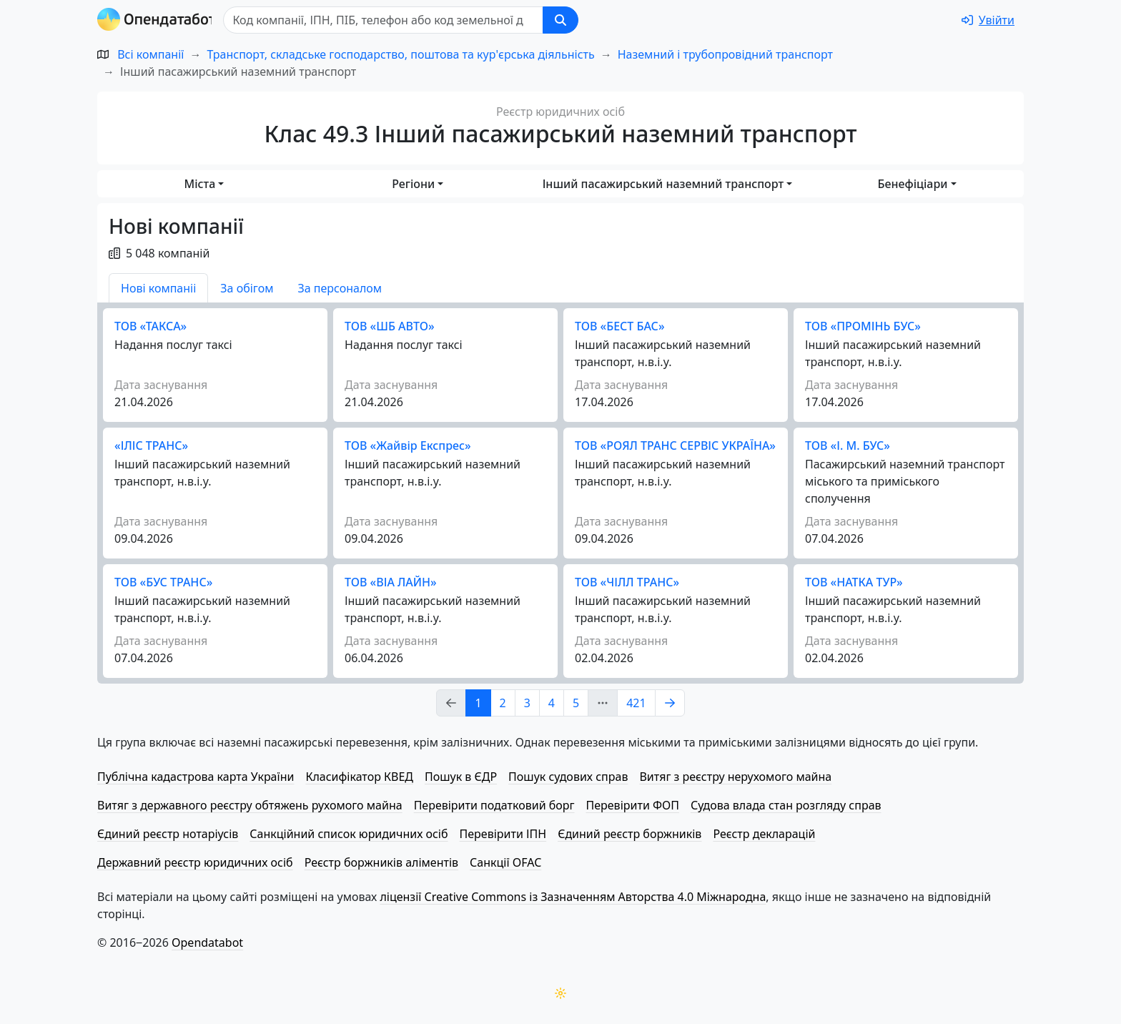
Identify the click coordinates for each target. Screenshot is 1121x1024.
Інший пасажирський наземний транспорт (663, 184)
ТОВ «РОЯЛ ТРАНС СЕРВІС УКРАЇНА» (675, 445)
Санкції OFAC (505, 862)
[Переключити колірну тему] (560, 993)
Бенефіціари (913, 184)
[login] (988, 20)
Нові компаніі (158, 288)
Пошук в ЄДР (461, 776)
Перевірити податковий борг (494, 805)
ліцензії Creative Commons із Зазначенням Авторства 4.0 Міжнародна (573, 897)
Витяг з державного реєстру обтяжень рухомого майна (250, 805)
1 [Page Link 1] (478, 703)
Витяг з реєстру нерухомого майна (735, 776)
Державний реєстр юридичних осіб (195, 862)
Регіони (413, 184)
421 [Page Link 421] (636, 703)
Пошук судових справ (568, 776)
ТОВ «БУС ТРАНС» (163, 582)
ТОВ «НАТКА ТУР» (854, 582)
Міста (199, 184)
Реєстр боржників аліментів (381, 862)
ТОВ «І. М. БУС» (847, 445)
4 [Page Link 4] (551, 703)
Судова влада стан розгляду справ (786, 805)
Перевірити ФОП (632, 805)
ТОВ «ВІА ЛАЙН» (391, 582)
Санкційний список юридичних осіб (349, 834)
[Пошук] (387, 20)
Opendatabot (207, 942)
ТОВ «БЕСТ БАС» (620, 326)
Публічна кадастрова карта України (195, 776)
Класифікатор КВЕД (359, 776)
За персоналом (339, 288)
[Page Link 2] (670, 703)
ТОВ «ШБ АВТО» (390, 326)
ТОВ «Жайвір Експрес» (408, 445)
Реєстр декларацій (764, 834)
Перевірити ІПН (503, 834)
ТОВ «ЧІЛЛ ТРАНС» (627, 582)
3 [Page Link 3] (527, 703)
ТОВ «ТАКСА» (150, 326)
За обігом (246, 288)
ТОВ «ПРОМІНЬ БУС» (863, 326)
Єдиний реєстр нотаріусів (167, 834)
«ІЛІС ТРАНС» (151, 445)
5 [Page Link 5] (576, 703)
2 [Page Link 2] (503, 703)
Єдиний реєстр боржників (629, 834)
